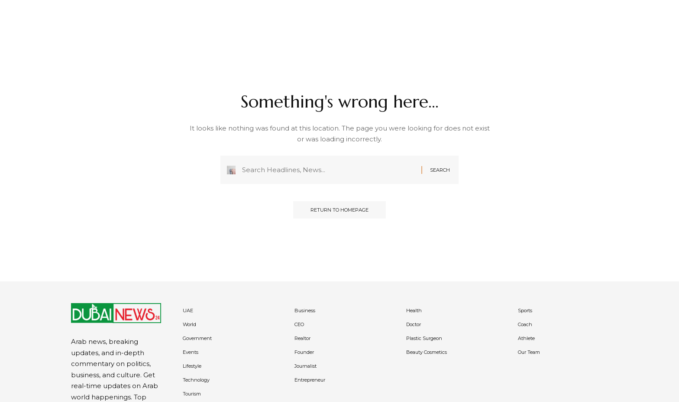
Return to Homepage (339, 210)
